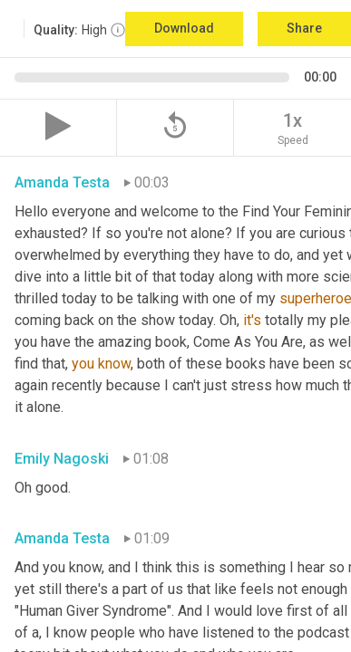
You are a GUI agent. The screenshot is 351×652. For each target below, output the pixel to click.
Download (184, 28)
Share (304, 28)
